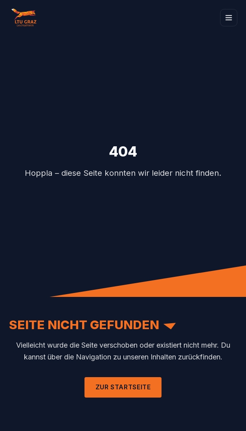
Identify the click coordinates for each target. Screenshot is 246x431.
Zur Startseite (123, 387)
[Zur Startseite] (25, 17)
